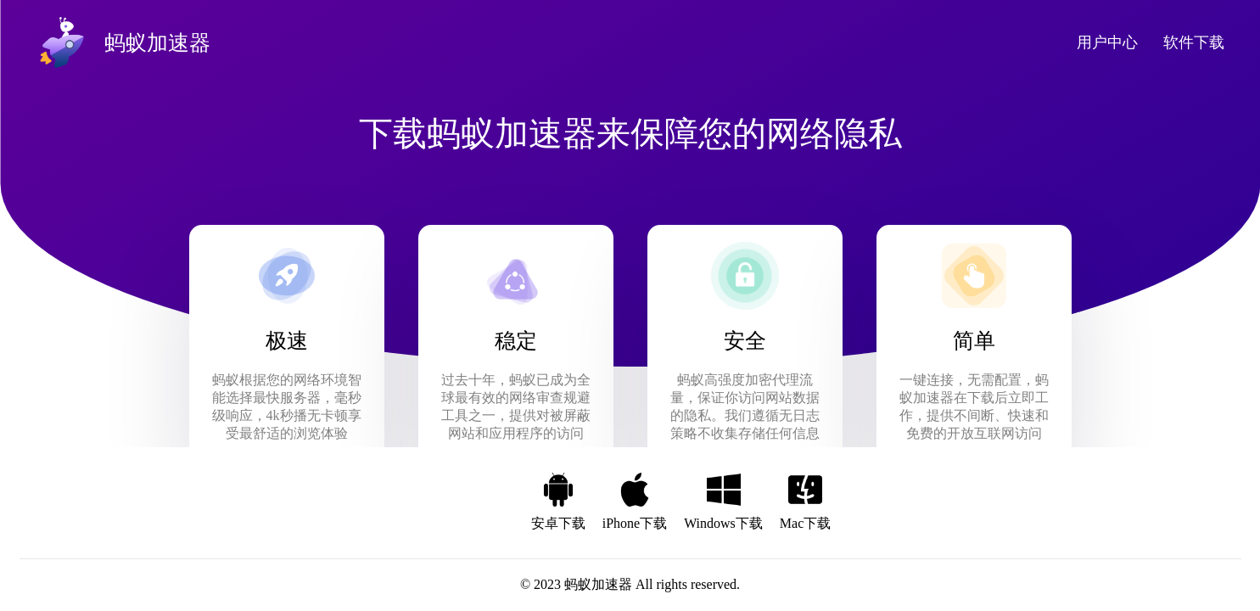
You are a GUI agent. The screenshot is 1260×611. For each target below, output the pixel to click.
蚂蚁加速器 (598, 584)
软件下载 (1193, 42)
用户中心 (1107, 42)
